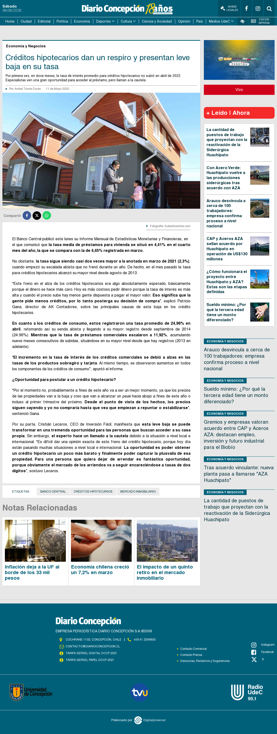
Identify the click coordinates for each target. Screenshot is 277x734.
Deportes (103, 21)
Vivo (239, 89)
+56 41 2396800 (145, 639)
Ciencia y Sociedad (157, 21)
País (199, 21)
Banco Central (53, 491)
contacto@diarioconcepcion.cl (93, 646)
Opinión (184, 21)
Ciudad (26, 21)
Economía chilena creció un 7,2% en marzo (100, 569)
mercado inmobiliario (138, 491)
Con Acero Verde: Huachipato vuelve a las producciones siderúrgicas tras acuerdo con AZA (226, 177)
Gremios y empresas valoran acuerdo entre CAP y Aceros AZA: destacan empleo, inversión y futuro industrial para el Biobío (236, 434)
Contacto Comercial (193, 649)
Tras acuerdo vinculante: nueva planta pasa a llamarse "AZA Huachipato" (239, 474)
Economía (82, 21)
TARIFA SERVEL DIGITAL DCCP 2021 (91, 653)
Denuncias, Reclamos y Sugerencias (205, 661)
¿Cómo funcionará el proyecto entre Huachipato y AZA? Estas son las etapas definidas (227, 281)
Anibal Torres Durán (28, 89)
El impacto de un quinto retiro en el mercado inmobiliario (165, 572)
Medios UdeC (219, 21)
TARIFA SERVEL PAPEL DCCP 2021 (90, 660)
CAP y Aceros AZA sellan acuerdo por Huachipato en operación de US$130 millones (227, 248)
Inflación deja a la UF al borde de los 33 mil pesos (32, 572)
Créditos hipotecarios (93, 491)
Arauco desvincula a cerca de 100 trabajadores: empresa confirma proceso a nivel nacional (226, 213)
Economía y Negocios (225, 341)
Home (10, 21)
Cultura (126, 21)
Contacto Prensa (191, 655)
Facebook (262, 652)
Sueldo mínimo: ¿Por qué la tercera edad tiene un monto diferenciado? (226, 312)
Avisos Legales (229, 8)
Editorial (44, 21)
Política (62, 21)
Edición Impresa (260, 21)
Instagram (263, 645)
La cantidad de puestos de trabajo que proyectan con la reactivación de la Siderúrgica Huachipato (227, 142)
